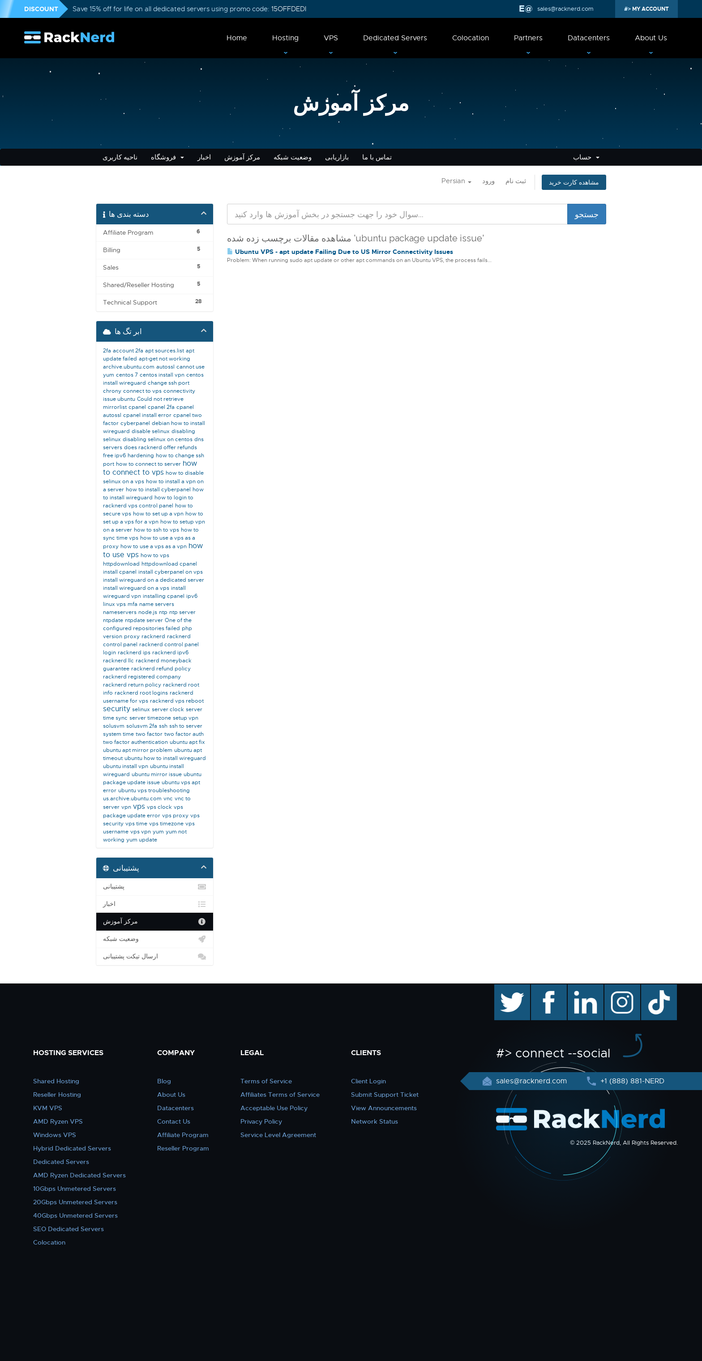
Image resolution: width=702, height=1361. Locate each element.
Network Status (374, 1121)
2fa (107, 350)
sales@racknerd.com (565, 9)
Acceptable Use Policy (274, 1108)
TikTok (652, 988)
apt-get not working (164, 358)
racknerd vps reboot (177, 700)
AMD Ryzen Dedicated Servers (79, 1175)
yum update (141, 839)
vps (139, 806)
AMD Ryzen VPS (58, 1121)
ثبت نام (515, 181)
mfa (132, 604)
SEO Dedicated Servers (68, 1229)
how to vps (155, 555)
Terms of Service (266, 1081)
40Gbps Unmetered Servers (75, 1215)
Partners (528, 38)
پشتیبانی (154, 886)
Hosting (285, 38)
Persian (456, 181)
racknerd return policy (132, 684)
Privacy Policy (261, 1121)
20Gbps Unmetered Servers (75, 1202)
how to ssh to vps (156, 529)
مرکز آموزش (242, 157)
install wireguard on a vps (136, 588)
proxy (132, 636)
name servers (156, 604)
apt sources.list (164, 350)
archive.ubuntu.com (128, 366)
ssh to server (185, 726)
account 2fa (128, 350)
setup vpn (185, 717)
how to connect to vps (150, 468)
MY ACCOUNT (650, 9)
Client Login (368, 1081)
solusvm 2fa (141, 726)
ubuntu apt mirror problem (137, 750)
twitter (505, 988)
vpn (126, 807)
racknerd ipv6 (170, 652)
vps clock (159, 807)
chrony (112, 391)
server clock (168, 709)
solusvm (113, 726)
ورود (488, 181)
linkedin (581, 988)
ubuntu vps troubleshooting (154, 790)
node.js (147, 612)
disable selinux (151, 431)
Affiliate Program (183, 1135)
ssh (163, 726)
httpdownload (121, 563)
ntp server (182, 612)
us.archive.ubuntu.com (132, 798)
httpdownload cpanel (169, 563)
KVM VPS (47, 1108)
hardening (141, 455)
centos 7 (127, 374)
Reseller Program (183, 1148)
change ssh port (168, 382)
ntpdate (113, 620)
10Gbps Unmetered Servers (74, 1189)
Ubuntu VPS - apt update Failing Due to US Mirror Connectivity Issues (340, 252)
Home (237, 38)
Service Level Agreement (278, 1135)
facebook (547, 988)
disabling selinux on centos (158, 439)
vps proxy (175, 815)
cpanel (137, 407)
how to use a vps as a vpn (153, 546)
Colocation (470, 38)
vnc (168, 798)
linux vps (114, 604)
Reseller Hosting (57, 1095)
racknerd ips (134, 652)
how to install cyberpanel (158, 489)
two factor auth (184, 734)
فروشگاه (167, 157)
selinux (141, 709)
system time (118, 734)
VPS (331, 38)
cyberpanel (135, 423)
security (116, 708)
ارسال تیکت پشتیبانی (154, 956)
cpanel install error (147, 415)
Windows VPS (54, 1135)
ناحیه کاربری (120, 157)
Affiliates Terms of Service (280, 1095)
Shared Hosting (56, 1081)
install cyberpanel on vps (170, 571)
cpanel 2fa (161, 407)
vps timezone (166, 823)
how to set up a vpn (158, 513)
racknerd (153, 636)
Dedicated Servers (395, 38)
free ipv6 (114, 455)
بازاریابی (337, 157)
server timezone (150, 717)
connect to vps (142, 391)
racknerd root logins (141, 692)
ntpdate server (144, 620)
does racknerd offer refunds (160, 447)
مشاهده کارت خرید (574, 182)
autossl (165, 366)
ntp (163, 612)
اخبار (204, 157)
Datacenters (589, 38)
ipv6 (191, 596)
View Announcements (384, 1108)
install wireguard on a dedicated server (153, 580)
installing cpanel (163, 596)
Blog (164, 1081)
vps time (136, 823)
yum (158, 831)
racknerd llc (118, 660)
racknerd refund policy (161, 668)
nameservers (120, 612)
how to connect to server (148, 464)
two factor (149, 734)
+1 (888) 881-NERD (631, 1081)
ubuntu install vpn (125, 766)
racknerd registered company (142, 676)
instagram (621, 988)
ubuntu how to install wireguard (165, 758)
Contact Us (173, 1121)
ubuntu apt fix (187, 742)
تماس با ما (377, 157)
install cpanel (120, 571)
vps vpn (140, 831)
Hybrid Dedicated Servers (72, 1148)
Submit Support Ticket (385, 1095)
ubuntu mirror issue (157, 774)
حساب (586, 157)
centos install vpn (162, 374)
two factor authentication (135, 742)
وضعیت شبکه (293, 157)
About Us (651, 38)
